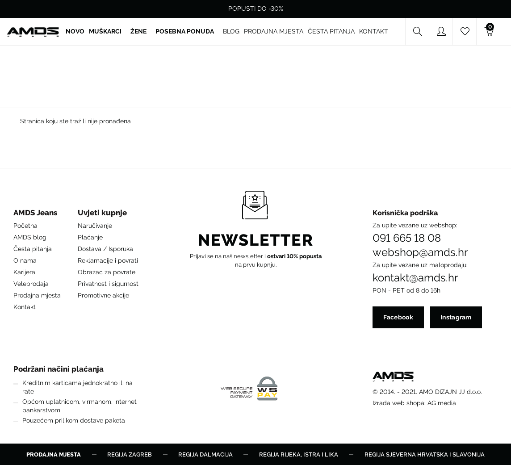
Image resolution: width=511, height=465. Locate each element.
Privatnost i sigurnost (108, 283)
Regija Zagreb (129, 454)
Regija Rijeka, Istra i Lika (298, 454)
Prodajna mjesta (37, 294)
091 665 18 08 (407, 237)
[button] (37, 214)
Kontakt (24, 306)
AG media (441, 402)
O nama (25, 260)
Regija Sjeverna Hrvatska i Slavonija (424, 454)
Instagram (456, 317)
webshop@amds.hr (420, 252)
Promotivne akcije (103, 294)
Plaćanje (90, 236)
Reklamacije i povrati (108, 260)
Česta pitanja (32, 248)
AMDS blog (29, 236)
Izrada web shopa (398, 402)
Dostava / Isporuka (105, 248)
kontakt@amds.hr (415, 277)
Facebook (398, 317)
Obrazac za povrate (106, 271)
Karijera (24, 271)
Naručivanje (95, 225)
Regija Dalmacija (205, 454)
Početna (25, 225)
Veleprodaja (31, 283)
